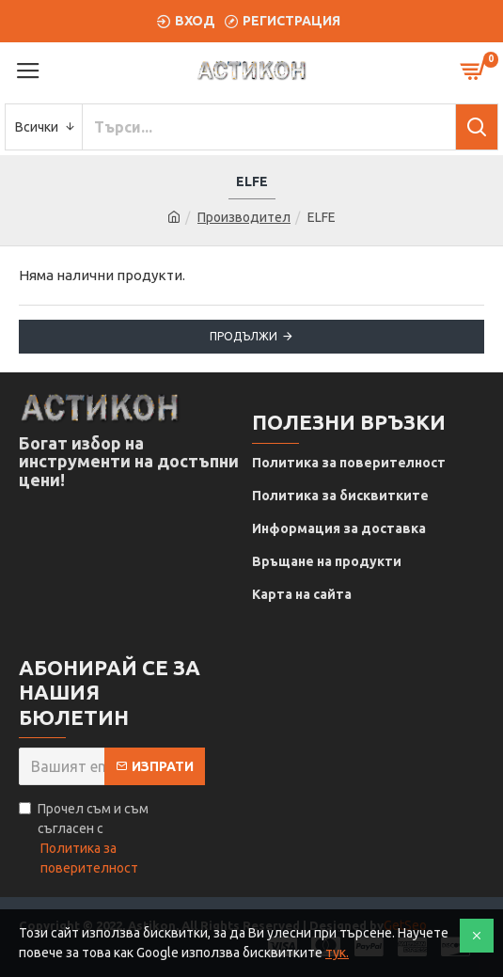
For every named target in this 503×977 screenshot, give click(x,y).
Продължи (243, 336)
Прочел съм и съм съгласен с (112, 839)
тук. (337, 952)
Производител (244, 217)
